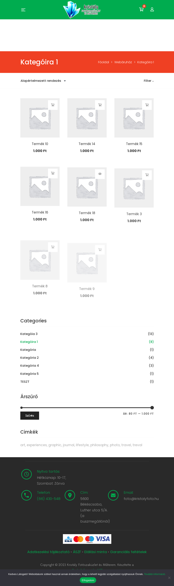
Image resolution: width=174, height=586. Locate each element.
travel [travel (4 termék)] (126, 445)
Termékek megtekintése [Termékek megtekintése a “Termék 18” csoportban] (100, 190)
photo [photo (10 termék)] (115, 445)
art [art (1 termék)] (22, 445)
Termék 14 (87, 144)
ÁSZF (77, 551)
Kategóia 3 (29, 334)
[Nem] (169, 578)
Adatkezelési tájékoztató (49, 551)
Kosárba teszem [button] (52, 105)
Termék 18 (87, 229)
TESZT (24, 382)
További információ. (155, 574)
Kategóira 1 (29, 342)
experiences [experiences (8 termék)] (37, 445)
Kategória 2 (29, 358)
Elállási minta (95, 551)
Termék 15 (134, 145)
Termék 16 (40, 225)
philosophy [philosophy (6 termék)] (99, 445)
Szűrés (29, 416)
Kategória (28, 350)
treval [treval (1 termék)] (137, 445)
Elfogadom (88, 580)
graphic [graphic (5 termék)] (54, 445)
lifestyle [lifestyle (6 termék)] (82, 445)
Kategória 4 (29, 366)
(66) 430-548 (48, 498)
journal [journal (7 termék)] (68, 445)
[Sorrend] (44, 80)
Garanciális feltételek (128, 551)
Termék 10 (40, 144)
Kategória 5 (29, 374)
